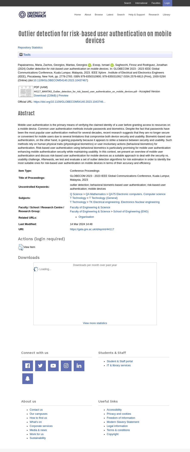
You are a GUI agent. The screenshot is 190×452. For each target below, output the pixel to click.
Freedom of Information (121, 417)
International (141, 3)
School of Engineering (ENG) (130, 211)
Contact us (36, 409)
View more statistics (95, 323)
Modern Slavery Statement (123, 421)
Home (77, 14)
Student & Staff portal (120, 361)
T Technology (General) (103, 198)
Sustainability (38, 438)
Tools (25, 54)
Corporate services (41, 426)
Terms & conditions (118, 430)
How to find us (38, 417)
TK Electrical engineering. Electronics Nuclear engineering (124, 202)
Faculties (156, 3)
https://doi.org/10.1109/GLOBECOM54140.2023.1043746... (69, 101)
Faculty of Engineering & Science (90, 207)
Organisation (86, 216)
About (88, 14)
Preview (63, 95)
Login (167, 3)
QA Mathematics (96, 194)
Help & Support (137, 14)
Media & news (38, 430)
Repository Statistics (30, 47)
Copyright (113, 434)
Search (127, 3)
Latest (110, 14)
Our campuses (39, 413)
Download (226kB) (45, 95)
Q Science (76, 194)
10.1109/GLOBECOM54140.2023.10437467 (60, 80)
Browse (99, 14)
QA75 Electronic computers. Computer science (137, 194)
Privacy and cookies (119, 413)
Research (154, 14)
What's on (36, 421)
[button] (20, 247)
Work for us (37, 434)
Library (166, 14)
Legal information (117, 426)
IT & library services (119, 365)
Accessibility (114, 409)
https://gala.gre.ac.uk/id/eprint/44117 (92, 229)
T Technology (78, 198)
